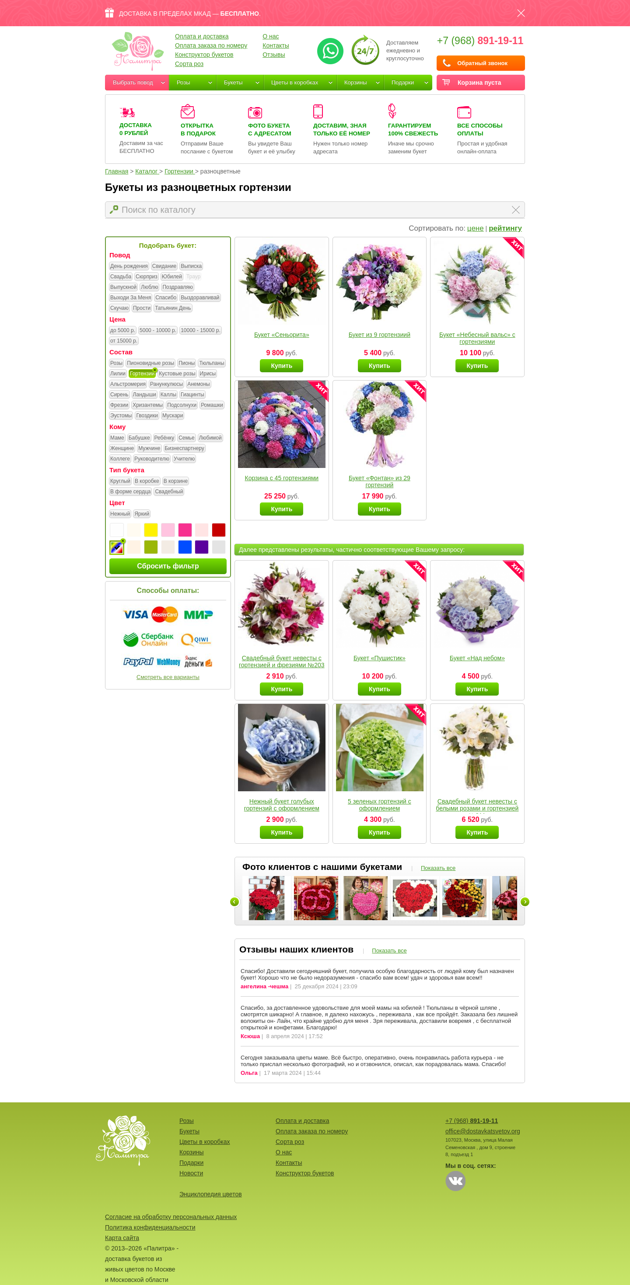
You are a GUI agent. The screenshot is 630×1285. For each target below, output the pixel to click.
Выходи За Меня (130, 297)
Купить (281, 365)
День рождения (129, 266)
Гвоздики (147, 415)
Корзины (355, 82)
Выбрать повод (133, 82)
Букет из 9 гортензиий (379, 334)
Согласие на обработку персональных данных (171, 1216)
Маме (117, 438)
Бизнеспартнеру (184, 448)
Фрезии (119, 405)
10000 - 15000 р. (200, 330)
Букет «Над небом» (477, 658)
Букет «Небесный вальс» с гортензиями (477, 338)
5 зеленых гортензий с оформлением (379, 805)
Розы (183, 82)
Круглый (120, 481)
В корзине (176, 481)
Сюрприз (147, 277)
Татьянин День (173, 308)
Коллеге (120, 459)
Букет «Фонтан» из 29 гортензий (379, 481)
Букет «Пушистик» (380, 658)
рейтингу (505, 228)
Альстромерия (128, 384)
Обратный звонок (482, 63)
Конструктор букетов (204, 54)
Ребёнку (164, 438)
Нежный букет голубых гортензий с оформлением (281, 805)
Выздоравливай (200, 297)
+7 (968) (480, 40)
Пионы (186, 363)
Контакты (275, 45)
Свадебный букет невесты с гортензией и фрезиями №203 (282, 661)
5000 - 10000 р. (158, 330)
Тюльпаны (211, 363)
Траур (193, 277)
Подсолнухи (181, 405)
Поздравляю (177, 287)
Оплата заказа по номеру (211, 45)
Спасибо (165, 297)
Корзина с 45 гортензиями (281, 478)
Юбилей (172, 277)
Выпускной (123, 287)
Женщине (122, 448)
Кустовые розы (177, 374)
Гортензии (142, 374)
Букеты (233, 82)
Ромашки (212, 405)
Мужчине (149, 448)
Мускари (172, 415)
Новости (191, 1173)
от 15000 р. (123, 341)
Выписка (191, 266)
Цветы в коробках (294, 82)
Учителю (184, 459)
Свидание (164, 266)
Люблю (149, 287)
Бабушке (139, 438)
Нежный (120, 514)
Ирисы (208, 374)
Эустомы (121, 415)
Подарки (403, 82)
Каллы (168, 394)
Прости (141, 308)
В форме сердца (130, 491)
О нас (270, 36)
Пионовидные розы (150, 363)
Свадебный (169, 491)
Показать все (438, 868)
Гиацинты (192, 394)
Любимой (210, 438)
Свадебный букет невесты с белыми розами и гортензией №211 (477, 808)
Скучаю (119, 308)
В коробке (147, 481)
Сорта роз (189, 63)
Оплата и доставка (201, 36)
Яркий (141, 514)
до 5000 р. (122, 330)
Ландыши (144, 394)
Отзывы (273, 54)
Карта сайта (122, 1237)
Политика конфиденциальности (150, 1227)
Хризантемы (148, 405)
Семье (186, 438)
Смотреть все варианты (168, 677)
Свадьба (120, 277)
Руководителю (151, 459)
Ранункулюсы (166, 384)
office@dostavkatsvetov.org (482, 1131)
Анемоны (198, 384)
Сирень (119, 394)
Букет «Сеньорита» (281, 334)
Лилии (118, 374)
